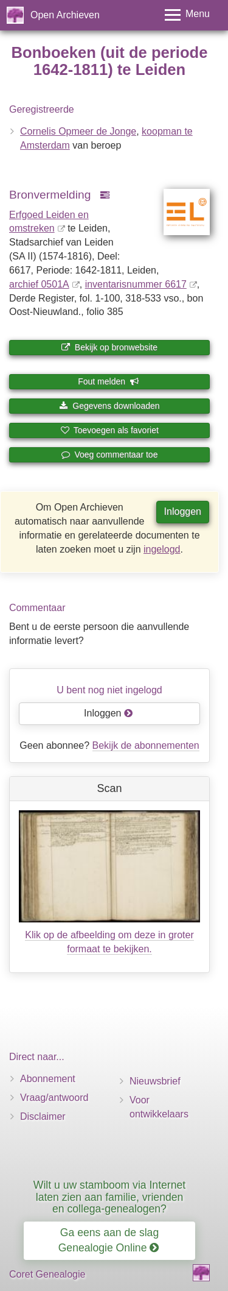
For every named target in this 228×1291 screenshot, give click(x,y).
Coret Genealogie (47, 1274)
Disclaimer (43, 1116)
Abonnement (47, 1078)
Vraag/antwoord (54, 1097)
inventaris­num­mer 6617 (136, 284)
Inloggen (182, 511)
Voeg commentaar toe (109, 454)
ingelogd (162, 549)
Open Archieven (65, 15)
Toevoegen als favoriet (109, 430)
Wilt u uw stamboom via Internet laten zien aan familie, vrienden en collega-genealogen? (109, 1197)
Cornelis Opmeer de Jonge (78, 131)
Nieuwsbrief (155, 1081)
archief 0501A (39, 284)
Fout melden (108, 381)
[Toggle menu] (187, 15)
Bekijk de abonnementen (145, 745)
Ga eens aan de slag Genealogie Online (108, 1240)
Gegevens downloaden (109, 406)
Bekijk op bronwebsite (109, 347)
